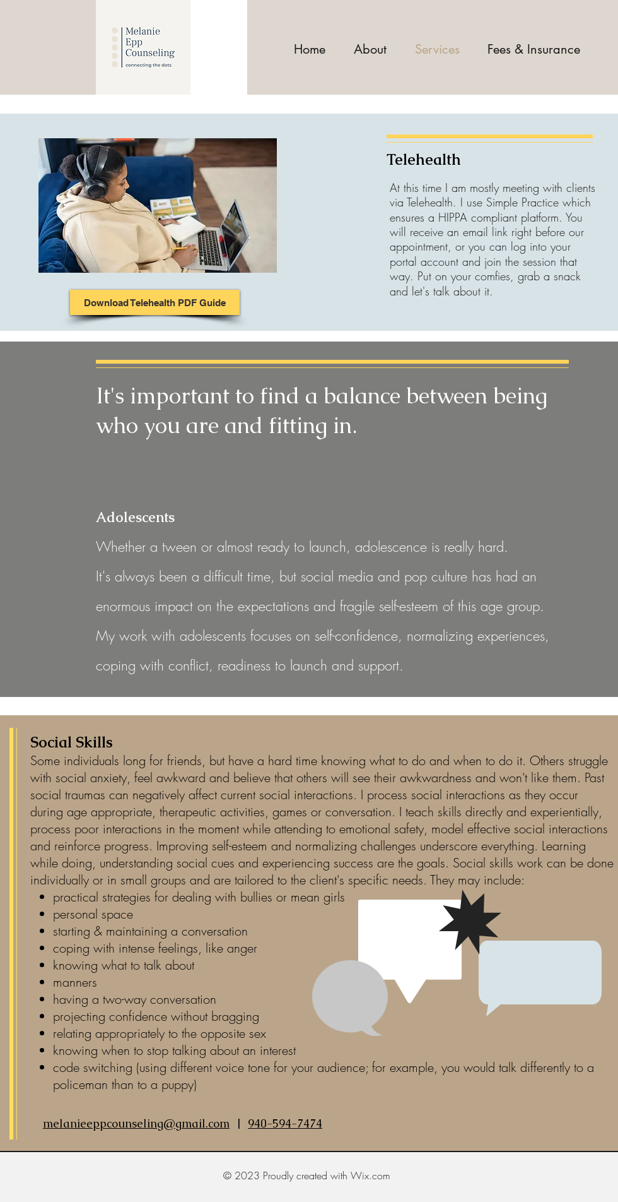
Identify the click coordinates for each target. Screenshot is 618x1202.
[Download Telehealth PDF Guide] (155, 302)
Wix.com (370, 1175)
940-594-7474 (285, 1123)
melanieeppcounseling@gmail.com (136, 1123)
